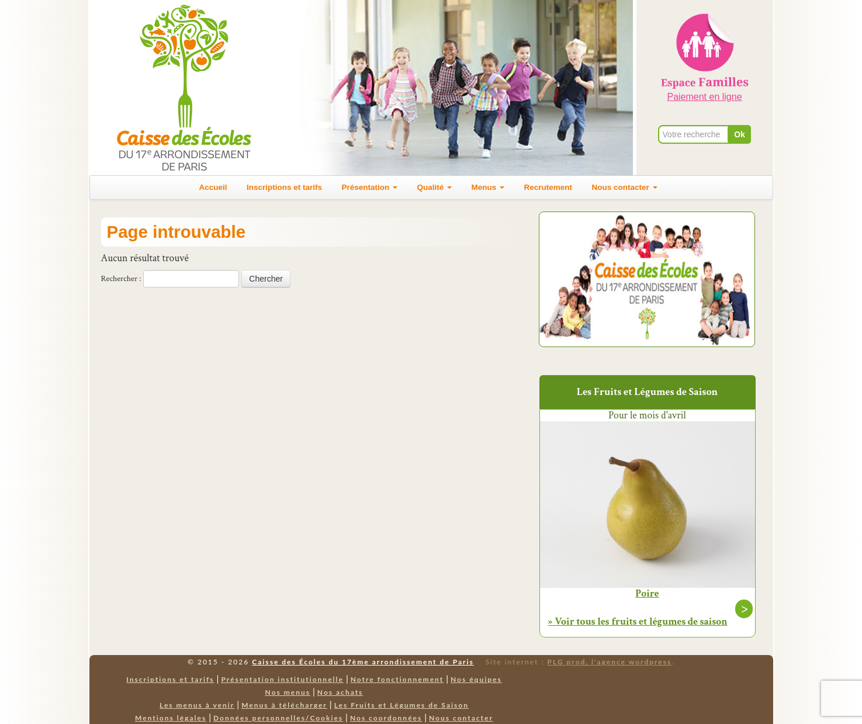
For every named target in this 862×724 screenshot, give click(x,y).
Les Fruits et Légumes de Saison (401, 705)
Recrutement (548, 187)
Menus (487, 187)
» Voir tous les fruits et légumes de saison (637, 621)
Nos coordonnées (386, 717)
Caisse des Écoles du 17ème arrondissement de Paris (362, 661)
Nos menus (287, 692)
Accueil (213, 187)
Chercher (266, 278)
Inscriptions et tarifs (284, 187)
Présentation (370, 187)
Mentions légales (170, 717)
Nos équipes (476, 679)
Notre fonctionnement (397, 679)
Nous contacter (624, 187)
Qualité (434, 187)
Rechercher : (121, 278)
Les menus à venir (197, 705)
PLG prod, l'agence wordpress (610, 661)
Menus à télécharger (284, 705)
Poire (647, 594)
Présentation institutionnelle (282, 679)
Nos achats (340, 692)
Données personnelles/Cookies (278, 717)
